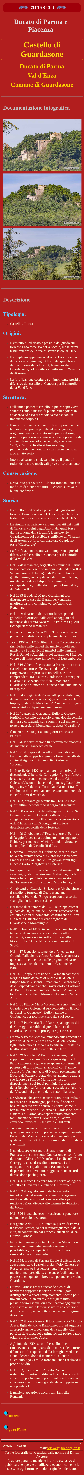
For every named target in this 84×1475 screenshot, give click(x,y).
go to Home (14, 1429)
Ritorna (11, 1416)
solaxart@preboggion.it (63, 1448)
